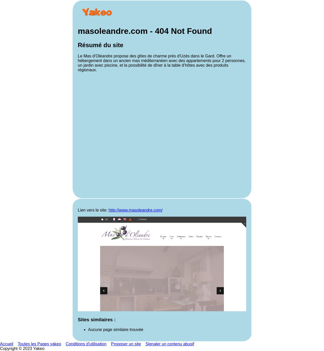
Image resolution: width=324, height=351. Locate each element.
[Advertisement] (162, 134)
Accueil (6, 344)
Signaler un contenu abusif (170, 344)
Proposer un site (126, 344)
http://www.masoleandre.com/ (136, 210)
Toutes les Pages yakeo (39, 344)
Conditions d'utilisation (86, 344)
